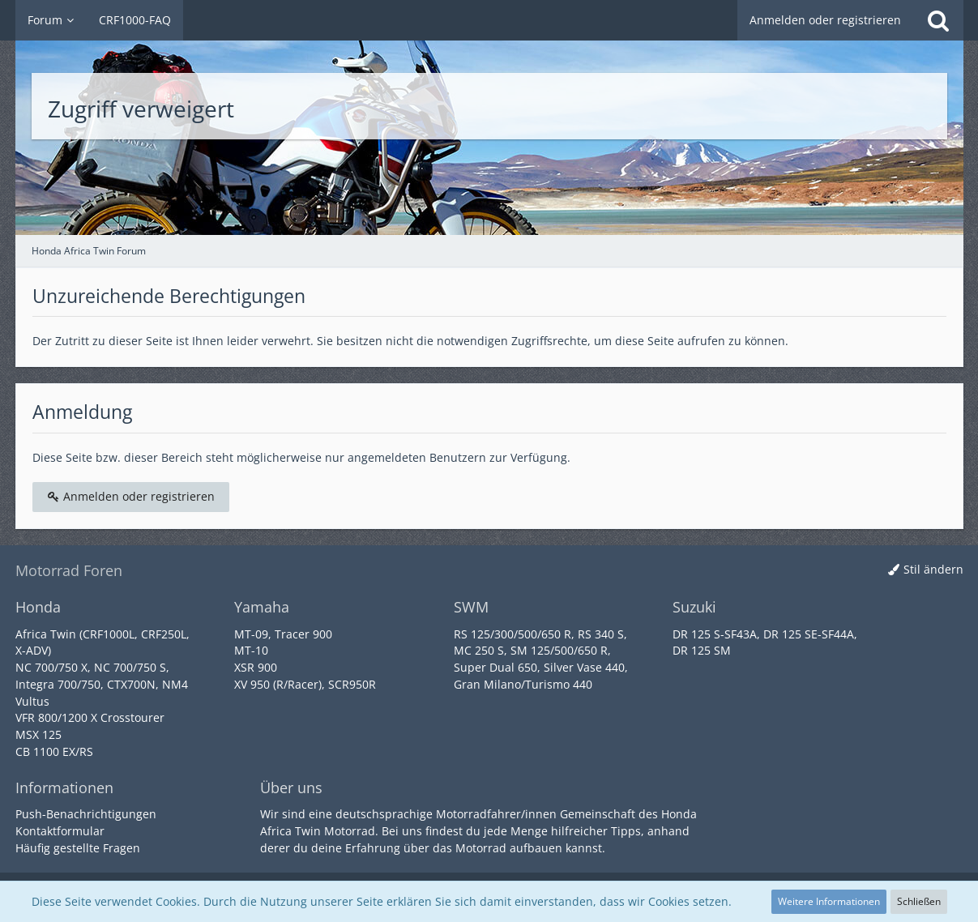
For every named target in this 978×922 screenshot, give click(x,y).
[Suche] (938, 20)
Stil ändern (933, 569)
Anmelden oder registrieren (825, 20)
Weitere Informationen (829, 901)
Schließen (919, 901)
